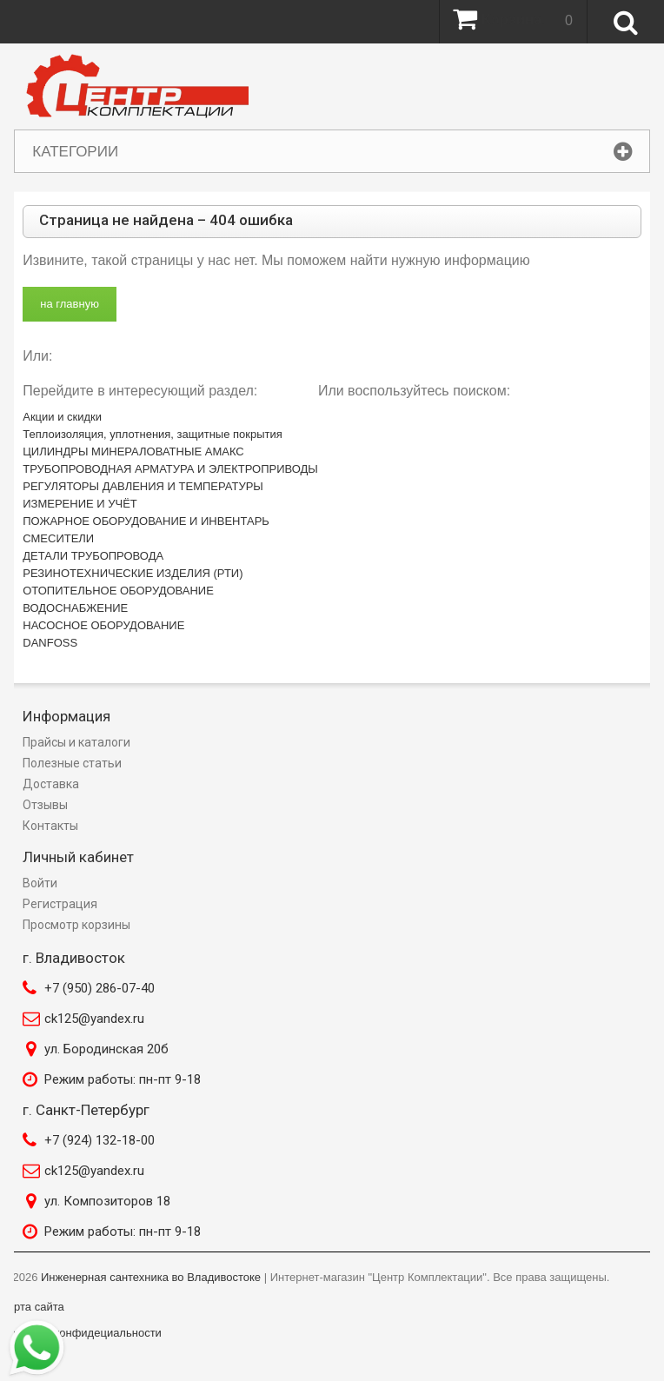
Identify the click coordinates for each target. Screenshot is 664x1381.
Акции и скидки (62, 416)
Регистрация (60, 904)
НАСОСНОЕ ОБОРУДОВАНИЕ (103, 625)
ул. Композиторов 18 (107, 1201)
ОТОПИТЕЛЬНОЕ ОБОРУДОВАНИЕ (118, 590)
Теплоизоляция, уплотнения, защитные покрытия (152, 434)
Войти (40, 883)
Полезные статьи (72, 763)
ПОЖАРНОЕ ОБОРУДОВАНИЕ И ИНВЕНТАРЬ (146, 521)
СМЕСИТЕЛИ (58, 538)
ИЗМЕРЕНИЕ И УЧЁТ (80, 503)
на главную (69, 303)
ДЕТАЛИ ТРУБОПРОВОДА (93, 555)
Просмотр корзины (76, 925)
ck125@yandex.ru (94, 1018)
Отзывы (45, 805)
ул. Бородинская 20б (106, 1049)
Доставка (51, 784)
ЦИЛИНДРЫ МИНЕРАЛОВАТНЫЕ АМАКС (133, 451)
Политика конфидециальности (81, 1332)
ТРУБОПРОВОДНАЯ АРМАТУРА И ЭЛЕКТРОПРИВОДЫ (170, 468)
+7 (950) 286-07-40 (99, 988)
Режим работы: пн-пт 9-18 (122, 1079)
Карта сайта (32, 1306)
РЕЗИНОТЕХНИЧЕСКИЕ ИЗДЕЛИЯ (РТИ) (132, 573)
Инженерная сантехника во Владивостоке (151, 1277)
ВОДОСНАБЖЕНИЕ (75, 607)
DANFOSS (50, 642)
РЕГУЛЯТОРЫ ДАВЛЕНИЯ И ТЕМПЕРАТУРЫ (143, 486)
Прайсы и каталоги (76, 742)
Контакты (50, 826)
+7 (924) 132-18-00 (99, 1140)
